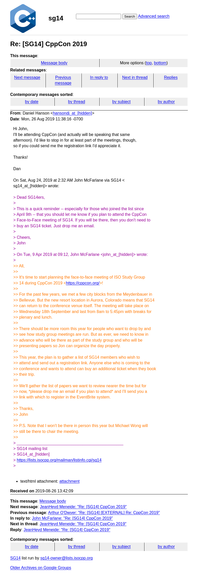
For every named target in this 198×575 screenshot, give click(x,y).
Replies (171, 77)
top (149, 63)
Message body (54, 63)
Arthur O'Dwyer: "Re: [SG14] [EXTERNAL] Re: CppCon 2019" (104, 512)
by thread (76, 101)
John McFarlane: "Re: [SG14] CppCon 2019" (72, 518)
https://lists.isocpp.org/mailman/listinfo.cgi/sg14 (59, 460)
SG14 (15, 558)
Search (129, 16)
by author (166, 101)
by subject (121, 101)
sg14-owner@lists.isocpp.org (66, 558)
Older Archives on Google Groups (40, 568)
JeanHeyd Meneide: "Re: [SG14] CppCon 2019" (83, 507)
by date (31, 101)
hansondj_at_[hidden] (72, 113)
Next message (27, 77)
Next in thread (135, 77)
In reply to (99, 77)
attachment (69, 481)
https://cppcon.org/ (83, 283)
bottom (160, 63)
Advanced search (154, 16)
